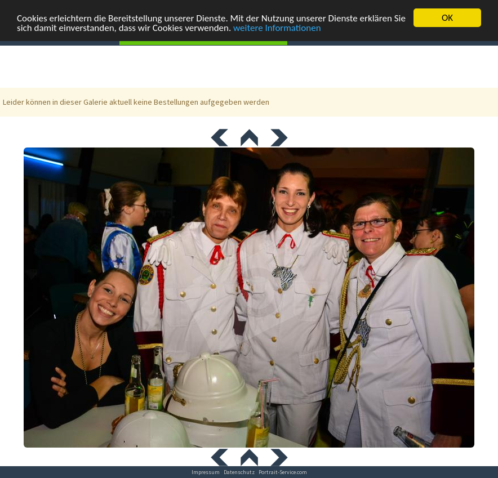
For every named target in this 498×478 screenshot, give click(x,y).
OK (447, 18)
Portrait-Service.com (283, 472)
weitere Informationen (277, 27)
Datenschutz (239, 472)
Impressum (206, 472)
